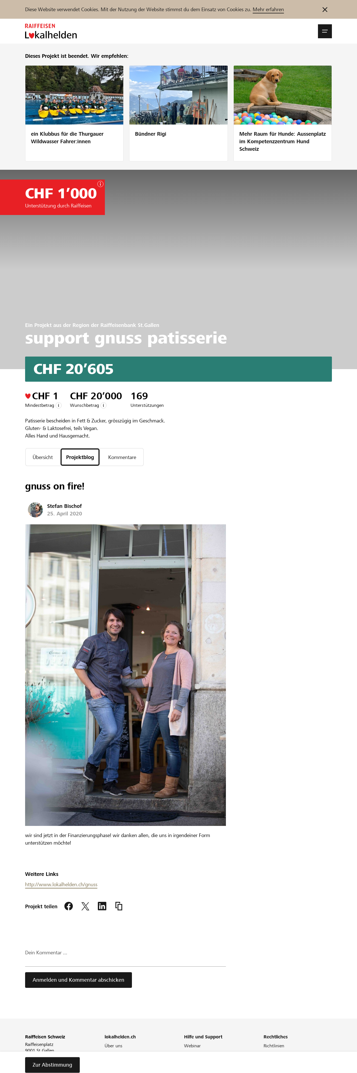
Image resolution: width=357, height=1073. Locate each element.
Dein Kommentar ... (46, 952)
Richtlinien (274, 1045)
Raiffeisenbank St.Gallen (129, 325)
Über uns (113, 1045)
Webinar (192, 1045)
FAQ (188, 1053)
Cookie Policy (277, 1061)
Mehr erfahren (268, 9)
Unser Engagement (123, 1053)
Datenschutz (276, 1068)
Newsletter (115, 1068)
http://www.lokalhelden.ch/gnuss (61, 884)
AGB (268, 1053)
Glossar (191, 1061)
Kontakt (192, 1068)
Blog (109, 1061)
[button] (325, 31)
